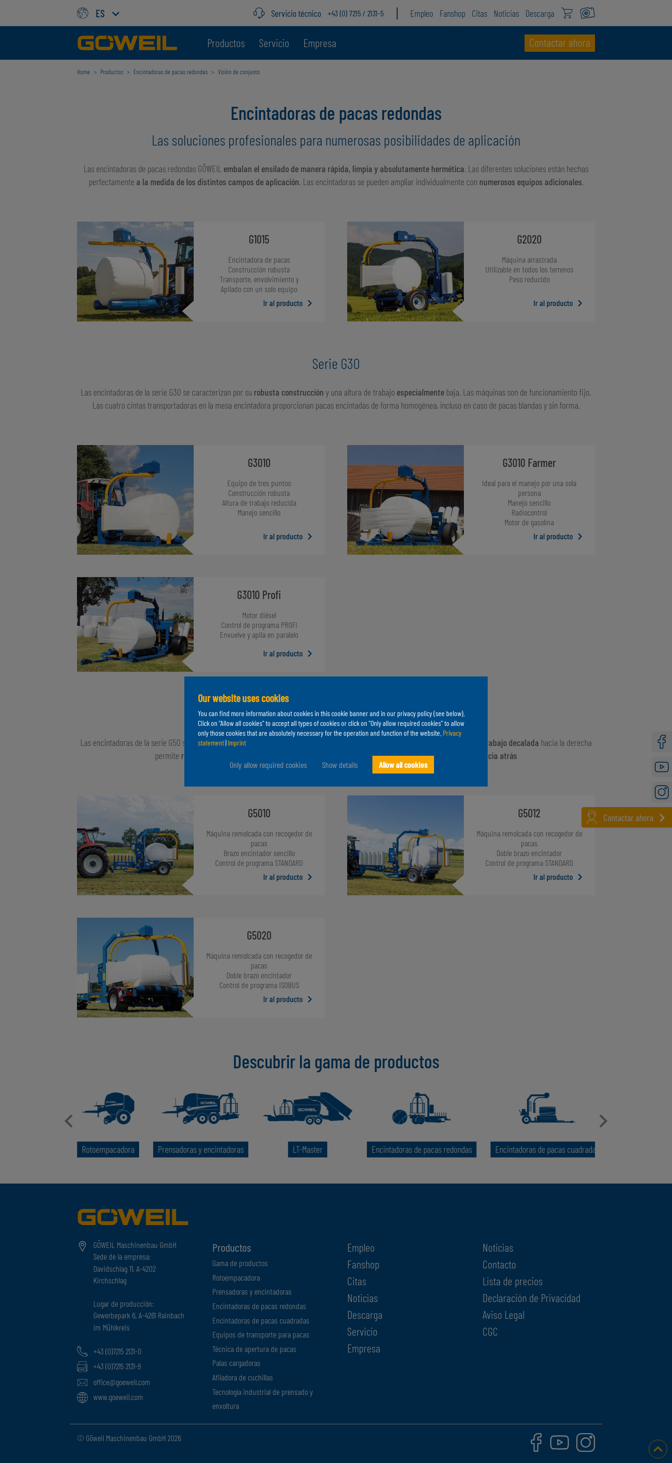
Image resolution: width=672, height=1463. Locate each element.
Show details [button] (340, 764)
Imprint (237, 742)
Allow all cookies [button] (403, 764)
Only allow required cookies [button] (268, 764)
